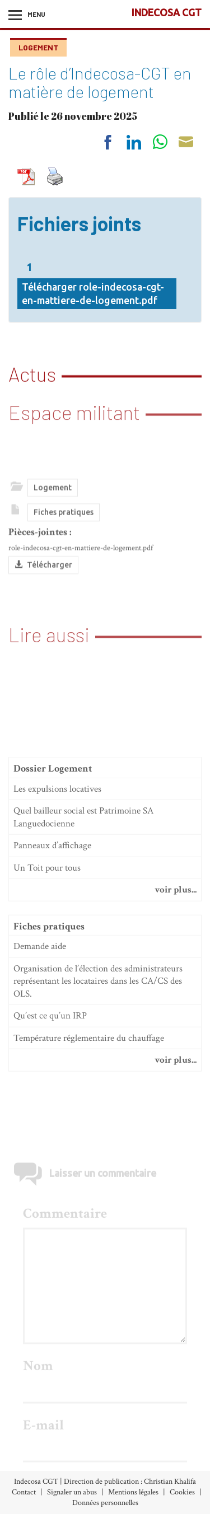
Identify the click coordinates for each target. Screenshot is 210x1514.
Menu (36, 14)
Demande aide (39, 1031)
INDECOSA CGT (167, 12)
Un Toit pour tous (47, 953)
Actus (32, 372)
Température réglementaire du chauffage (88, 1123)
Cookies (182, 1492)
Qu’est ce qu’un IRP (50, 1101)
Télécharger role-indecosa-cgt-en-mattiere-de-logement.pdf (93, 300)
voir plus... (176, 975)
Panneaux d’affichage (52, 930)
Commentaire (65, 1328)
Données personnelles (105, 1503)
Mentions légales (133, 1492)
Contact (24, 1492)
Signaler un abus (72, 1492)
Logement (38, 47)
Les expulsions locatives (57, 874)
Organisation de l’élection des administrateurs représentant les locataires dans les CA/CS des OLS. (98, 1066)
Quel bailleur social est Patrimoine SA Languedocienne (83, 902)
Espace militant (74, 403)
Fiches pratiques (64, 538)
